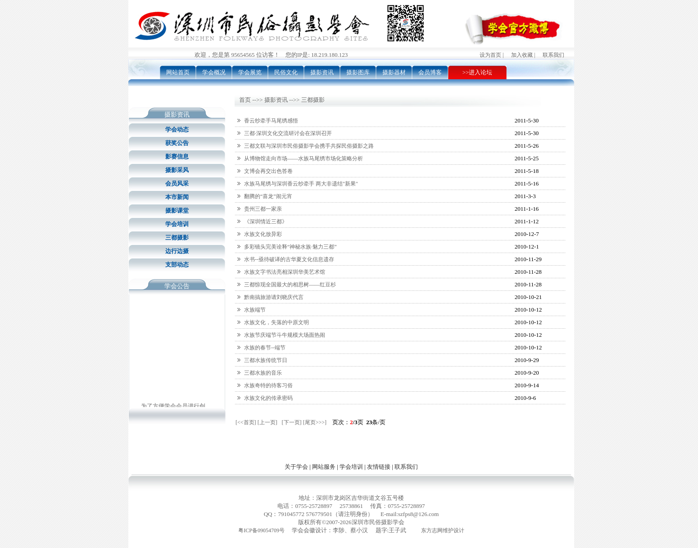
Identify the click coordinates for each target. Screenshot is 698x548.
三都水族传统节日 (265, 360)
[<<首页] (246, 422)
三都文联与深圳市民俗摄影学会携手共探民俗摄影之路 (309, 146)
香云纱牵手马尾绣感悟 (271, 121)
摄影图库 (358, 72)
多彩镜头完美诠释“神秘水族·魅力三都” (290, 247)
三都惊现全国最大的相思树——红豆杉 (290, 284)
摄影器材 (394, 72)
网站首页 (178, 72)
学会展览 (250, 72)
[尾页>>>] (314, 422)
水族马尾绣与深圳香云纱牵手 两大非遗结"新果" (301, 184)
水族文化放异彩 (263, 234)
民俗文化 (286, 72)
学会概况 (214, 72)
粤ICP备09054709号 (261, 530)
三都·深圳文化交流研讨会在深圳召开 (288, 133)
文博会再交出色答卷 (268, 171)
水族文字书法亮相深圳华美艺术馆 (284, 272)
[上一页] (267, 422)
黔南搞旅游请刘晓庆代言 (274, 297)
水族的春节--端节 (265, 347)
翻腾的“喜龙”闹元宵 (268, 196)
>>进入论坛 (477, 72)
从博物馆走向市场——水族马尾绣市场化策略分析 (303, 158)
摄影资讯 (322, 72)
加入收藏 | (523, 55)
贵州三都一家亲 (263, 209)
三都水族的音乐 (263, 373)
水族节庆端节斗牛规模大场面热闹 (284, 335)
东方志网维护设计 (442, 530)
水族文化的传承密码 (268, 398)
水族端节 (255, 310)
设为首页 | (491, 55)
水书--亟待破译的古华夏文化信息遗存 (289, 259)
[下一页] (292, 422)
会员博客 (430, 72)
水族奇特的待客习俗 (268, 385)
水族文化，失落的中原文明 (276, 322)
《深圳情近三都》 (265, 221)
